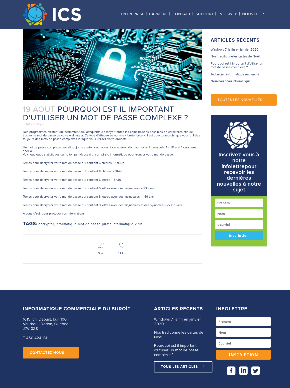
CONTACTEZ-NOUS (51, 353)
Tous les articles (183, 366)
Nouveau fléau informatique (238, 115)
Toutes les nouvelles (244, 134)
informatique (75, 226)
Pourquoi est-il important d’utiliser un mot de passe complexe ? (236, 86)
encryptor (49, 226)
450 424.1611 (37, 338)
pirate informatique (142, 226)
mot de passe (105, 226)
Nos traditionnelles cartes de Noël (178, 335)
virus (171, 226)
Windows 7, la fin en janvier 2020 (177, 321)
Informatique (39, 125)
